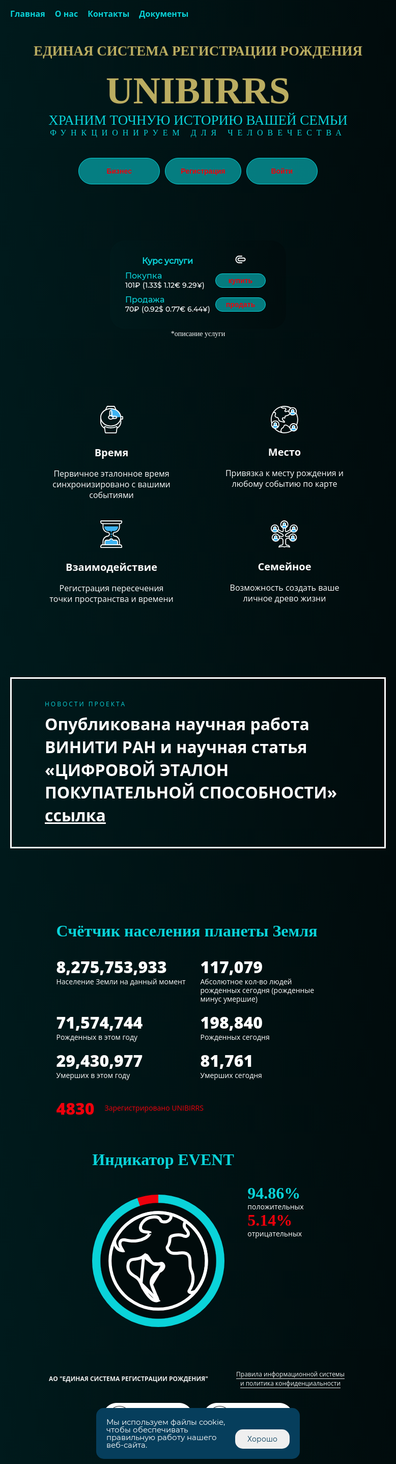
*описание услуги (198, 334)
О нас (66, 13)
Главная (27, 13)
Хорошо (262, 1439)
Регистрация (203, 171)
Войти (282, 171)
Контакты (108, 13)
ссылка (75, 815)
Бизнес (118, 171)
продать (241, 304)
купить (240, 281)
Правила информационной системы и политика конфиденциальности (290, 1379)
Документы (163, 13)
